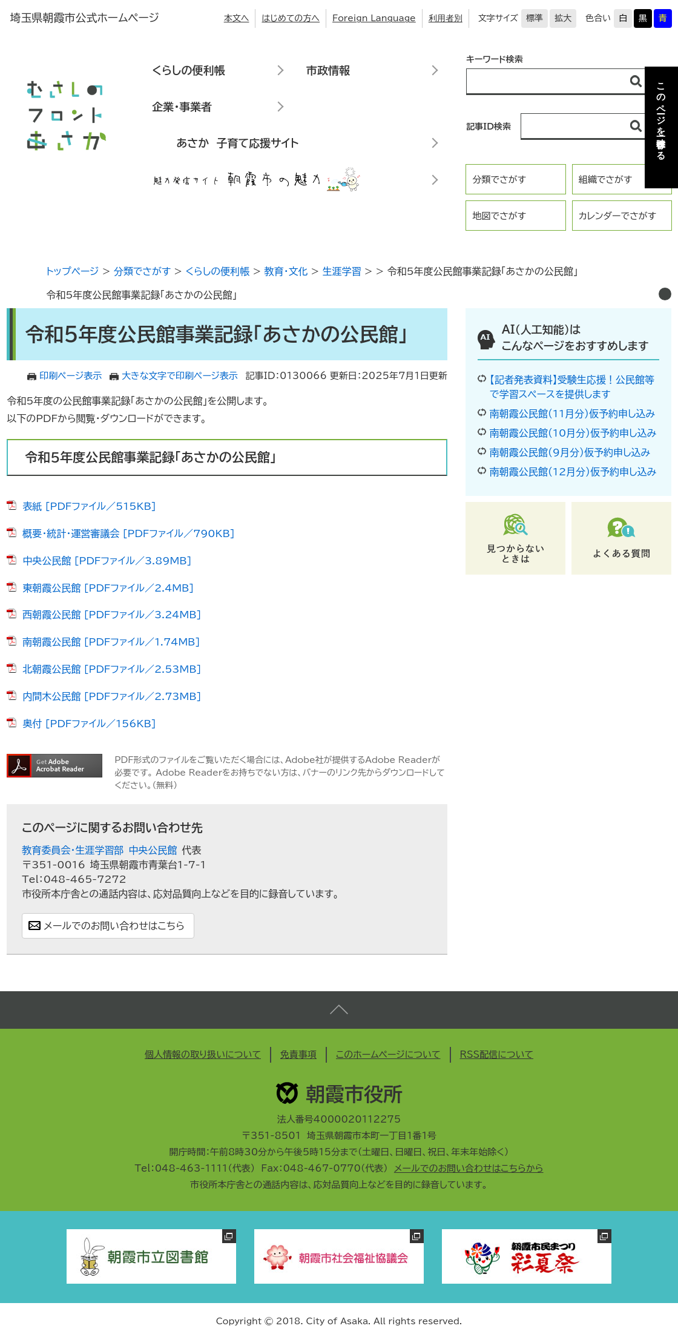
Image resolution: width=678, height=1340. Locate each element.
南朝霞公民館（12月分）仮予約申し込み (573, 472)
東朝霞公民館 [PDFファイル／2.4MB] (108, 588)
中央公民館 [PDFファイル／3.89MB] (106, 561)
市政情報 (328, 70)
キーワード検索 (494, 59)
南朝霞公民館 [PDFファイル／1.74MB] (111, 642)
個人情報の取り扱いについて (203, 1054)
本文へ (236, 18)
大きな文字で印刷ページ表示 (180, 375)
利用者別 (445, 18)
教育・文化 (286, 271)
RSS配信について (497, 1054)
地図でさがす (499, 215)
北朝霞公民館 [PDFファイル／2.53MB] (111, 669)
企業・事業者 (182, 106)
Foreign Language (374, 18)
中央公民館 (152, 850)
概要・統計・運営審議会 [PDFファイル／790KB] (128, 533)
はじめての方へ (291, 18)
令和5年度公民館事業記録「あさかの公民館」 (141, 295)
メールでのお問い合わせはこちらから (469, 1168)
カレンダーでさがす (617, 215)
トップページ (72, 271)
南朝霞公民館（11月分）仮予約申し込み (572, 413)
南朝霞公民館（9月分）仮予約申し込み (570, 452)
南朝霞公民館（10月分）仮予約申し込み (573, 433)
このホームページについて (388, 1054)
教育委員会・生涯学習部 (72, 850)
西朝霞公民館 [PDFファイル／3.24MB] (111, 614)
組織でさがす (606, 179)
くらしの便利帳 (188, 70)
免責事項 (298, 1054)
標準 (534, 18)
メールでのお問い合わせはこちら (114, 926)
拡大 (563, 18)
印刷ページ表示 (70, 375)
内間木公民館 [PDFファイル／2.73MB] (111, 696)
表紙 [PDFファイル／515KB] (89, 506)
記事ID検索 (488, 126)
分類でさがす (499, 179)
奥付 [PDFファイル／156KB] (89, 723)
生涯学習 (342, 271)
